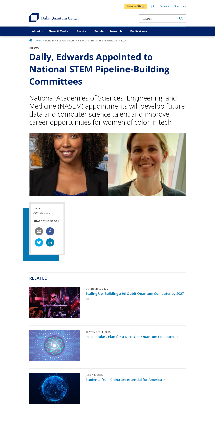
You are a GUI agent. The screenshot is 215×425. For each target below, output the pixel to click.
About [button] (36, 31)
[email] (39, 231)
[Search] (181, 18)
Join (153, 6)
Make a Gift (134, 6)
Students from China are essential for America (123, 379)
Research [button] (116, 31)
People (99, 31)
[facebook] (50, 231)
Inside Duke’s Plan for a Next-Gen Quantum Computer (130, 336)
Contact (164, 6)
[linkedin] (50, 242)
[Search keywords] (158, 19)
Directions (180, 6)
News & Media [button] (58, 31)
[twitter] (39, 242)
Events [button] (81, 31)
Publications (138, 31)
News (38, 40)
